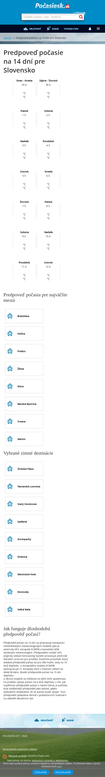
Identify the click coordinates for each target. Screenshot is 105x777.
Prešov (21, 351)
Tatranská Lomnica (28, 486)
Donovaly (23, 592)
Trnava (21, 421)
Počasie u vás (71, 28)
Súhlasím (41, 772)
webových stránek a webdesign (50, 760)
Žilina (20, 368)
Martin (21, 439)
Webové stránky (17, 755)
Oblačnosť (35, 28)
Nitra (20, 386)
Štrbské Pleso (25, 469)
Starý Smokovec (27, 504)
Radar (55, 28)
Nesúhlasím (63, 772)
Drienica (22, 556)
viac (59, 766)
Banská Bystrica (26, 404)
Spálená (22, 521)
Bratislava (23, 316)
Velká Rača (23, 609)
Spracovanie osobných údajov (20, 749)
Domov (7, 37)
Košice (21, 333)
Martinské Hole (26, 574)
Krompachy (24, 539)
